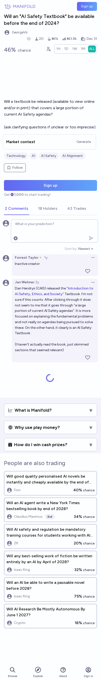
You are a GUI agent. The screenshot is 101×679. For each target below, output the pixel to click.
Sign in (88, 672)
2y (37, 282)
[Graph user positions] (48, 49)
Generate (83, 142)
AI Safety (48, 156)
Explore (38, 672)
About (63, 672)
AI (33, 156)
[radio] (58, 48)
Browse (12, 672)
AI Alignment (72, 156)
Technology (16, 156)
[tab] (16, 209)
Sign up (87, 6)
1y (46, 258)
